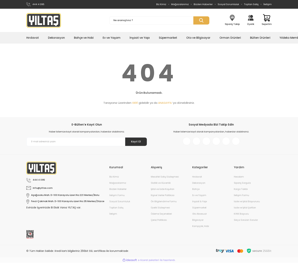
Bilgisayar (198, 221)
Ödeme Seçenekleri (161, 214)
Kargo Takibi (241, 190)
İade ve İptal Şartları (245, 208)
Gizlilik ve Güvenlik (161, 184)
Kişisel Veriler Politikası (162, 196)
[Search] (159, 20)
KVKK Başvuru (241, 214)
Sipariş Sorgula (242, 184)
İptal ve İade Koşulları (162, 190)
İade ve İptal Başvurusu (247, 202)
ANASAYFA (165, 103)
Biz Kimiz (161, 4)
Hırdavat (197, 177)
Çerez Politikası (159, 221)
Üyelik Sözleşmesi (160, 208)
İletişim (267, 4)
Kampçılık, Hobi (200, 227)
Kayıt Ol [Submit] (135, 141)
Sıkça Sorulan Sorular (246, 221)
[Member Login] (250, 20)
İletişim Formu (117, 196)
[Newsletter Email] (86, 141)
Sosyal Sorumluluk (228, 4)
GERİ (135, 103)
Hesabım (239, 177)
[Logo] (43, 20)
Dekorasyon (198, 184)
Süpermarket (199, 208)
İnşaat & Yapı (199, 202)
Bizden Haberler (203, 4)
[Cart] (267, 20)
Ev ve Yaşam (199, 196)
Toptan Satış (251, 4)
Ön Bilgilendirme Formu (164, 202)
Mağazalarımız (180, 4)
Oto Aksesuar (199, 214)
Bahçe (196, 190)
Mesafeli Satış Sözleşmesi (165, 177)
